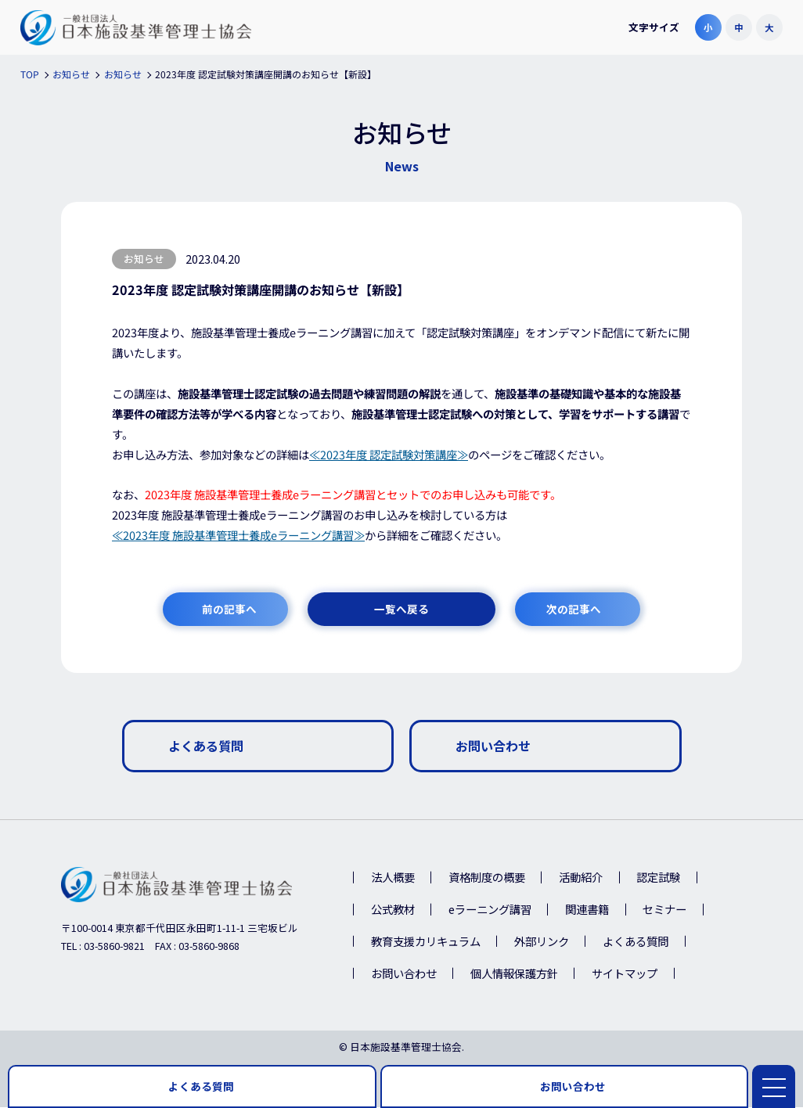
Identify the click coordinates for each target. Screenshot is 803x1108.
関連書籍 (587, 910)
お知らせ (144, 258)
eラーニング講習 (489, 910)
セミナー (664, 910)
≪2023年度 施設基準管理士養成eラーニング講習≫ (238, 535)
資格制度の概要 (486, 878)
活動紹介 (581, 878)
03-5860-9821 (114, 946)
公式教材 (393, 910)
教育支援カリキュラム (426, 942)
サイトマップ (624, 974)
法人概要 (393, 878)
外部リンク (541, 942)
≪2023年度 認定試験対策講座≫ (388, 454)
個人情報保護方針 (514, 974)
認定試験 (658, 878)
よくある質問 (635, 942)
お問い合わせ (404, 974)
